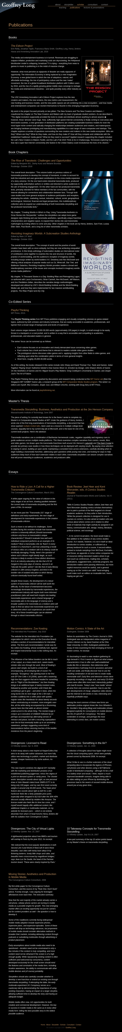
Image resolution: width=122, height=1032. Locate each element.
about (57, 4)
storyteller (68, 4)
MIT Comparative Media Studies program (80, 382)
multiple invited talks (31, 426)
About (48, 1025)
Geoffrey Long (71, 1027)
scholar (80, 4)
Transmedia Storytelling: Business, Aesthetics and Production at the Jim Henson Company (62, 409)
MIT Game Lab (96, 379)
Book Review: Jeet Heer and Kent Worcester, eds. (86, 489)
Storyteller (55, 1025)
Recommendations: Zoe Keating (29, 628)
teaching (62, 8)
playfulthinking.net (47, 390)
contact (104, 4)
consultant (92, 4)
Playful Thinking (20, 310)
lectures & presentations (94, 8)
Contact (78, 1025)
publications (75, 8)
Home (43, 1025)
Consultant (71, 1025)
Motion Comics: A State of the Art (85, 628)
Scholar (63, 1025)
